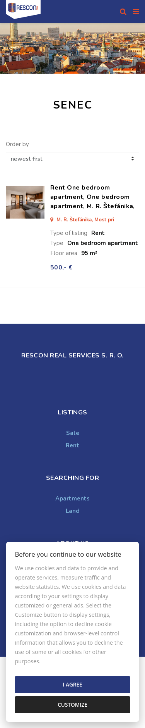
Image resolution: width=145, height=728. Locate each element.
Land (73, 511)
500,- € (61, 267)
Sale (72, 433)
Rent (72, 445)
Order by (17, 144)
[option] (72, 48)
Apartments (72, 498)
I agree (72, 684)
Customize (72, 704)
